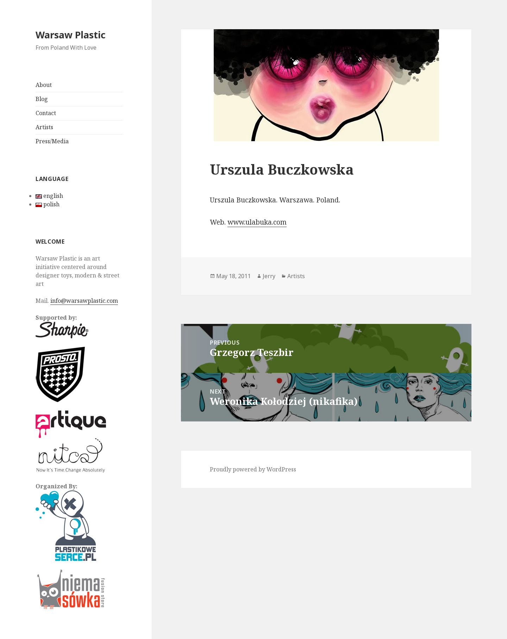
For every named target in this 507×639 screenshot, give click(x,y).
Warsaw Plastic (71, 34)
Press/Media (52, 141)
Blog (42, 99)
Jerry (269, 276)
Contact (46, 113)
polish (48, 204)
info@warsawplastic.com (84, 301)
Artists (44, 127)
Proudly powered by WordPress (253, 469)
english (49, 196)
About (44, 85)
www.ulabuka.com (257, 222)
